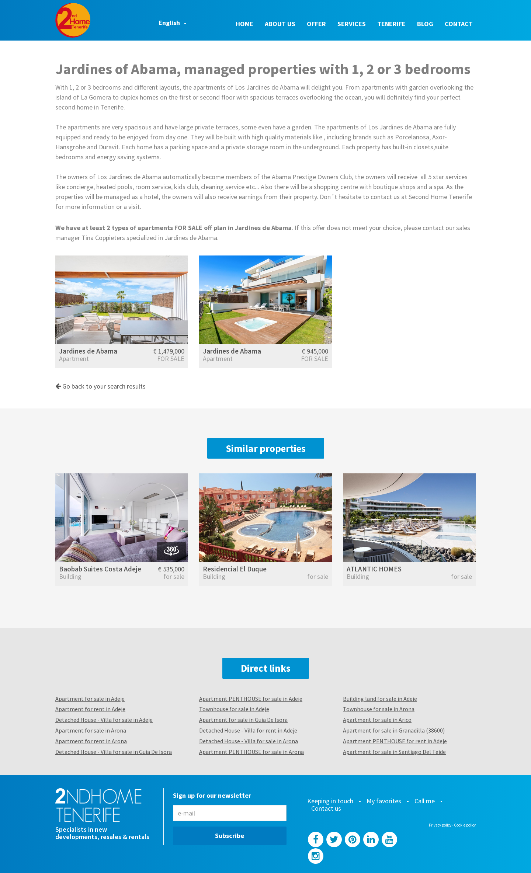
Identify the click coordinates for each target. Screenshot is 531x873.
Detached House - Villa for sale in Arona (248, 741)
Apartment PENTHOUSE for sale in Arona (251, 751)
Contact (459, 24)
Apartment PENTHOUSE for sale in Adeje (250, 698)
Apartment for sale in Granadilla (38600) (394, 730)
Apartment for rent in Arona (91, 741)
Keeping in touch (330, 801)
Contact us (326, 808)
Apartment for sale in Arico (377, 719)
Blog (425, 24)
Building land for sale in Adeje (380, 698)
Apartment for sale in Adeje (90, 698)
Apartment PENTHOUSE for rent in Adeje (395, 741)
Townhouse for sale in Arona (378, 709)
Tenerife (391, 24)
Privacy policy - (441, 825)
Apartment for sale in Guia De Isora (243, 719)
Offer (316, 24)
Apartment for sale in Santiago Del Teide (394, 751)
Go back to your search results (100, 386)
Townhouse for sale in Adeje (234, 709)
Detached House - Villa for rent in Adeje (248, 730)
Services (351, 24)
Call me (424, 801)
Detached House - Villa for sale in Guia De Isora (113, 751)
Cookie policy (465, 825)
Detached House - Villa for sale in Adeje (104, 719)
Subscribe (229, 835)
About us (280, 24)
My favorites (384, 801)
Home (244, 24)
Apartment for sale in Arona (90, 730)
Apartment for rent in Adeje (90, 709)
